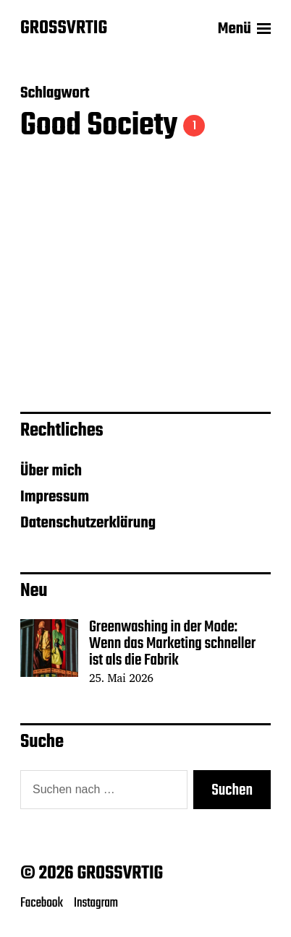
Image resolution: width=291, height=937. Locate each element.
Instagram (96, 903)
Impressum (54, 497)
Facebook (41, 903)
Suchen (232, 790)
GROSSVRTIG (63, 29)
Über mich (51, 471)
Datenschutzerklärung (88, 523)
